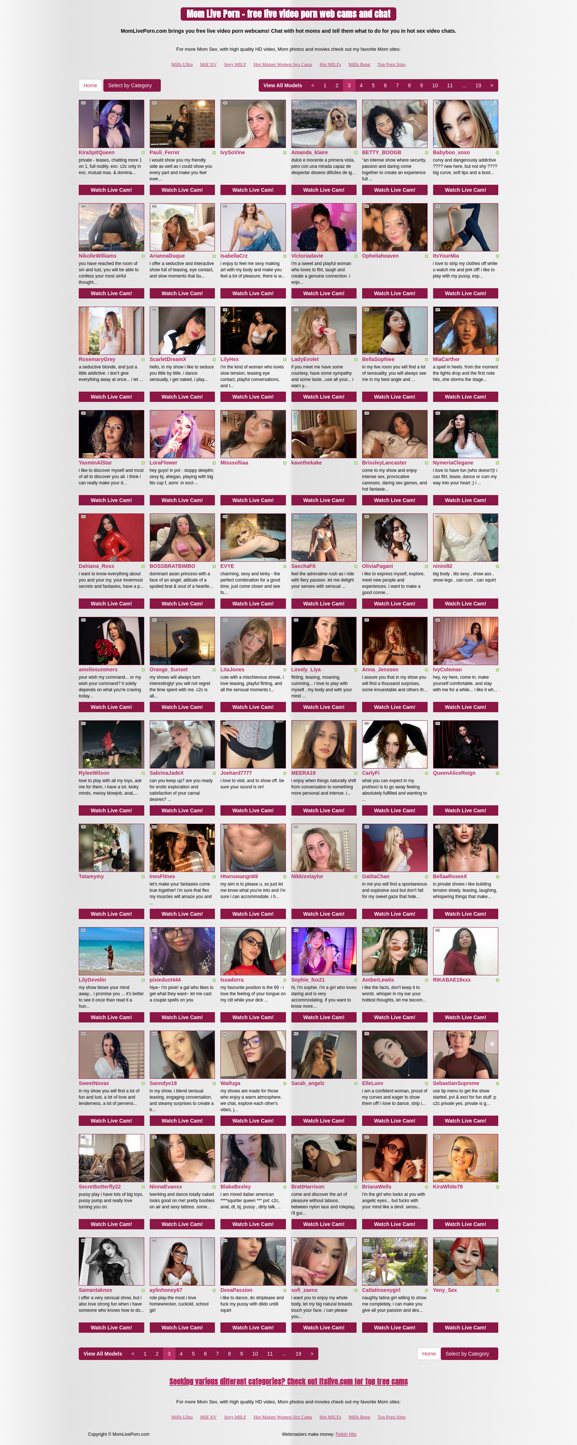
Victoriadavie (307, 256)
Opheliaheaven (380, 256)
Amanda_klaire (309, 152)
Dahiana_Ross (96, 566)
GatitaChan (376, 876)
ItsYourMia (446, 256)
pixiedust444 (165, 980)
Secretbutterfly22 (100, 1187)
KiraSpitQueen (96, 152)
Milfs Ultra (182, 64)
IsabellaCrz (234, 256)
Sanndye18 (163, 1083)
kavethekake (306, 463)
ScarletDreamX (168, 359)
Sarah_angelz (308, 1083)
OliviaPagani (377, 566)
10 (435, 85)
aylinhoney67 (166, 1290)
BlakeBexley (235, 1187)
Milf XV (208, 64)
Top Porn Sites (392, 64)
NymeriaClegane (453, 463)
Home (90, 85)
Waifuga (230, 1083)
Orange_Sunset (169, 669)
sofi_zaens (304, 1290)
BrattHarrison (308, 1187)
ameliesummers (98, 669)
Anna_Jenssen (380, 669)
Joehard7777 (236, 773)
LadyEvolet (305, 359)
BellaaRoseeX (450, 876)
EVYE (227, 566)
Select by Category (132, 85)
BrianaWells (377, 1187)
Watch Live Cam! (111, 190)
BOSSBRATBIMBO (172, 566)
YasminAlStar (95, 463)
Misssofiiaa (234, 463)
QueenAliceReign (454, 773)
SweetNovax (94, 1083)
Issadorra (232, 980)
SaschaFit (303, 566)
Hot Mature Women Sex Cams (283, 64)
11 (450, 85)
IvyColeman (447, 669)
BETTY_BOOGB (381, 152)
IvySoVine (232, 152)
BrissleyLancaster (384, 463)
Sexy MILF (235, 64)
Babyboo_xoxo (451, 152)
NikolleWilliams (98, 256)
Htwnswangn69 (239, 876)
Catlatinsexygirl (381, 1290)
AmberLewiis (378, 980)
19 (478, 85)
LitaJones (232, 669)
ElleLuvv (372, 1083)
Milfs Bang (359, 64)
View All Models (282, 85)
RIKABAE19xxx (452, 980)
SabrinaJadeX (167, 773)
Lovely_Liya (306, 669)
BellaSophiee (378, 359)
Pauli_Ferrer (165, 152)
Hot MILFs (330, 64)
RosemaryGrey (97, 359)
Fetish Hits (346, 1434)
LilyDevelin (92, 980)
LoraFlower (163, 463)
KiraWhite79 (448, 1187)
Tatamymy (91, 876)
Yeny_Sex (445, 1290)
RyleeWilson (94, 773)
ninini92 (443, 566)
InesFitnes (162, 876)
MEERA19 (303, 773)
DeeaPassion (236, 1290)
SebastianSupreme (456, 1083)
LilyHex (229, 359)
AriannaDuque (167, 256)
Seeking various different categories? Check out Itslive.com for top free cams (288, 1381)
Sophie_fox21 (308, 980)
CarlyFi (370, 773)
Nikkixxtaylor (307, 876)
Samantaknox (95, 1290)
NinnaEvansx (166, 1187)
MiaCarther (446, 359)
